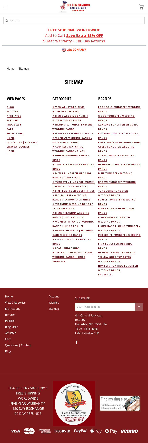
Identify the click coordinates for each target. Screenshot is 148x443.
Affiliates (14, 115)
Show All (59, 261)
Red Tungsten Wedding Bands (119, 142)
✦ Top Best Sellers (65, 111)
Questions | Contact (22, 142)
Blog (10, 107)
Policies (12, 111)
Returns (12, 120)
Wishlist (54, 302)
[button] (74, 403)
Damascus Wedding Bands (116, 252)
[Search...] (74, 20)
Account (54, 296)
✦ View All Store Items (68, 107)
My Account (15, 133)
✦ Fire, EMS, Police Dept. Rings (73, 190)
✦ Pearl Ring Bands (66, 248)
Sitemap (24, 68)
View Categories (18, 146)
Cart (10, 129)
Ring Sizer (14, 124)
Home (10, 68)
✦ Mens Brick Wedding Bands (72, 133)
